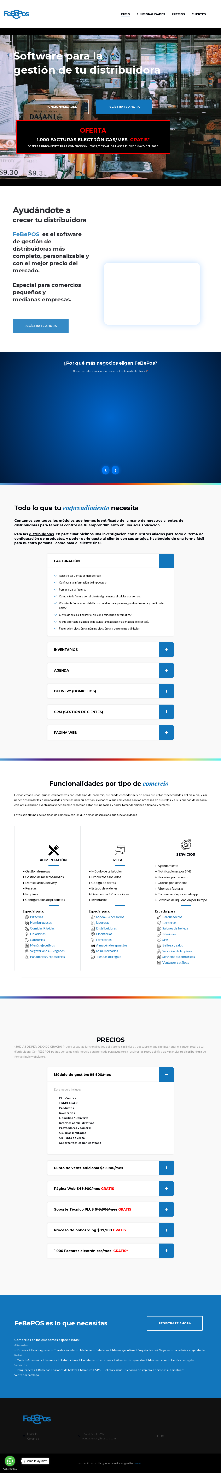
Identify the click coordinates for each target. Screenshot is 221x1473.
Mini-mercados (107, 951)
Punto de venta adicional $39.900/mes (114, 1168)
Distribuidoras (106, 928)
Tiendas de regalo (108, 957)
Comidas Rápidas (42, 928)
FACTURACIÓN (114, 561)
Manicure (169, 934)
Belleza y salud (172, 945)
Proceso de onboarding (114, 1230)
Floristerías (104, 934)
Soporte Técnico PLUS (114, 1209)
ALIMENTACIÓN (53, 860)
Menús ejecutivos (42, 945)
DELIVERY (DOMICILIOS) (114, 691)
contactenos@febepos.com (99, 1438)
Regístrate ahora (123, 107)
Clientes (199, 14)
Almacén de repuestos (111, 945)
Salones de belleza (175, 928)
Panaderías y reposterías (47, 957)
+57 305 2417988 (93, 1433)
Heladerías (38, 934)
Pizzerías (36, 917)
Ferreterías (104, 940)
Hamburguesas (41, 922)
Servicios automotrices (178, 957)
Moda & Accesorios (110, 917)
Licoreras (102, 922)
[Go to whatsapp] (10, 1461)
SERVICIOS (185, 855)
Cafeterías (37, 940)
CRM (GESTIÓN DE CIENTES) (114, 712)
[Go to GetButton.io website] (10, 1469)
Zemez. (137, 1463)
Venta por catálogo (176, 962)
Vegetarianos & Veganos (47, 951)
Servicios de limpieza (177, 951)
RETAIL (119, 860)
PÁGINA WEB (114, 732)
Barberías (169, 922)
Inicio (125, 14)
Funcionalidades (151, 14)
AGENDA (114, 670)
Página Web (114, 1188)
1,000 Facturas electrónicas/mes (114, 1251)
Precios (178, 14)
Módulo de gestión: (114, 1074)
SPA (165, 940)
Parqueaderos (172, 917)
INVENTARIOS (114, 649)
